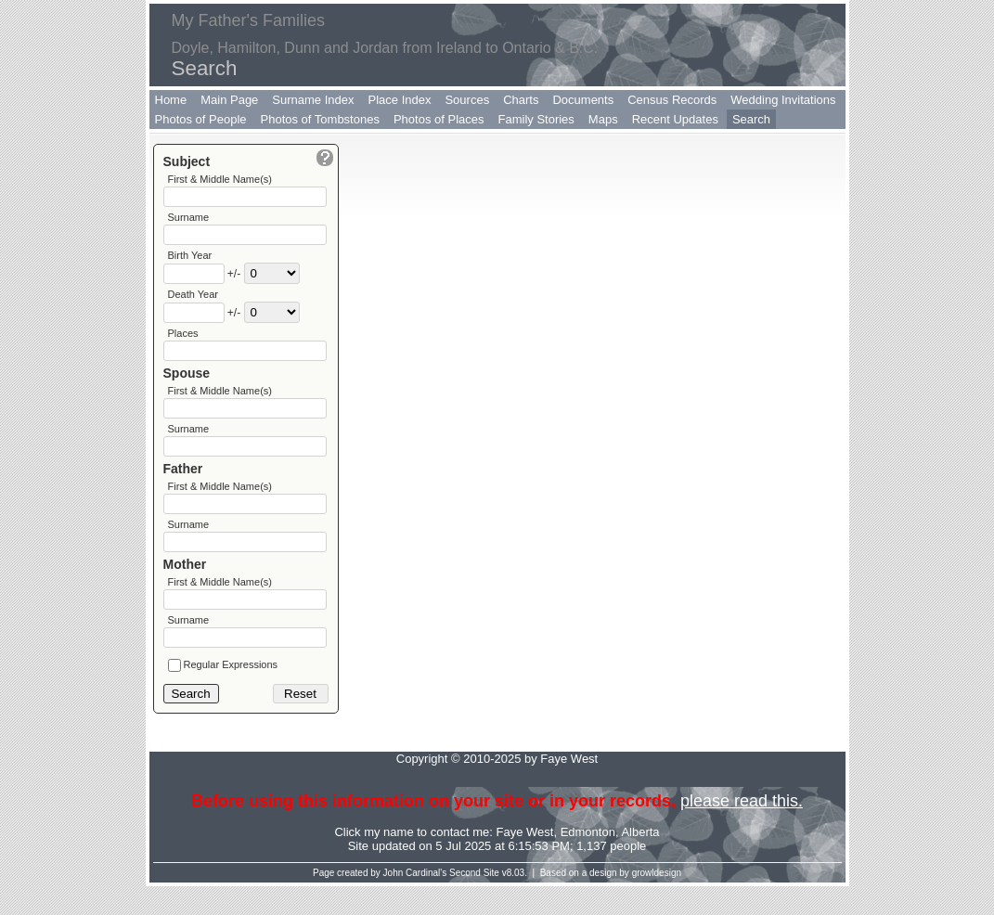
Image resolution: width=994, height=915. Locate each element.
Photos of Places (439, 119)
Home (171, 100)
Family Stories (536, 119)
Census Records (671, 100)
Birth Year (190, 260)
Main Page (229, 100)
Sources (467, 100)
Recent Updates (675, 119)
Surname (189, 220)
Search (751, 119)
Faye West (525, 861)
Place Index (400, 100)
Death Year (193, 301)
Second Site (474, 901)
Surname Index (313, 100)
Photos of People (201, 119)
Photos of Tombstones (320, 119)
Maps (603, 119)
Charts (520, 100)
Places (183, 342)
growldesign (656, 901)
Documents (582, 100)
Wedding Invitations (782, 100)
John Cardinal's (415, 901)
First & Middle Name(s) (220, 179)
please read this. (741, 829)
